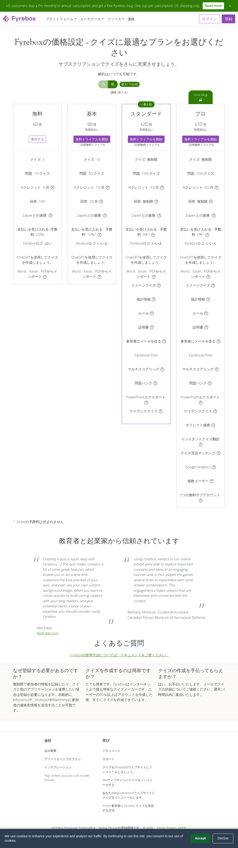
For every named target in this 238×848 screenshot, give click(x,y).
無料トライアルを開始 (92, 139)
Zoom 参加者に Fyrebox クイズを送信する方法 (128, 808)
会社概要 (50, 751)
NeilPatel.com (47, 633)
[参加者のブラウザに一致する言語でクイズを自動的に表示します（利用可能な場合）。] (218, 453)
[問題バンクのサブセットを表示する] (155, 383)
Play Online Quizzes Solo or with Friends (66, 777)
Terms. (161, 828)
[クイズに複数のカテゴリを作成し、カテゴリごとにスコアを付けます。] (162, 369)
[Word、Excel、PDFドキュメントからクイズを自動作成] (45, 276)
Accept (200, 838)
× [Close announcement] (230, 6)
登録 (228, 18)
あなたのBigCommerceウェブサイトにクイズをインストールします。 (128, 795)
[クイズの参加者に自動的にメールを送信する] (164, 341)
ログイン (209, 18)
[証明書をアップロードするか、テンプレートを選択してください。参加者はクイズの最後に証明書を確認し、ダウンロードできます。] (152, 327)
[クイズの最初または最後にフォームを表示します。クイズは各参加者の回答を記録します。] (101, 201)
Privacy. (172, 828)
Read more (213, 5)
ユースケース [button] (90, 19)
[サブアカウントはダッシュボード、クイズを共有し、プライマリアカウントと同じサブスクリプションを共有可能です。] (200, 500)
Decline (223, 838)
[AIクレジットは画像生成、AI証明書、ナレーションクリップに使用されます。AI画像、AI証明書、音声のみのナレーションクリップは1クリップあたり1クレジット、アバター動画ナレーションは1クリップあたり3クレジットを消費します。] (52, 187)
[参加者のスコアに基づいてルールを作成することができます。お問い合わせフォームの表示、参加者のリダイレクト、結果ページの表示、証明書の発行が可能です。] (152, 313)
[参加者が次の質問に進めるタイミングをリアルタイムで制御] (161, 411)
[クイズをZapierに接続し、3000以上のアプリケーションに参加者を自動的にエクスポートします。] (50, 215)
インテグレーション (58, 767)
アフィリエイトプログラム (62, 759)
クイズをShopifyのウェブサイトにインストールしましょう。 (127, 769)
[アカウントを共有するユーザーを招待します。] (211, 481)
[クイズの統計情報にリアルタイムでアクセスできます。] (154, 299)
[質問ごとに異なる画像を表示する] (159, 285)
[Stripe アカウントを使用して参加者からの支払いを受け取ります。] (99, 234)
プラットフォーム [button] (59, 19)
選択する (37, 139)
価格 (131, 19)
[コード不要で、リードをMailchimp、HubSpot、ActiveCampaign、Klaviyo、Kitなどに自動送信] (213, 425)
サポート (108, 759)
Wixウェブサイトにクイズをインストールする (127, 782)
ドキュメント (111, 751)
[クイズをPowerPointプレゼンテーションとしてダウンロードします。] (146, 402)
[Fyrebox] (19, 18)
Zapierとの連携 (34, 215)
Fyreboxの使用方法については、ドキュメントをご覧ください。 (119, 655)
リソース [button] (114, 19)
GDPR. (182, 828)
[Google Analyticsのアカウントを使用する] (214, 467)
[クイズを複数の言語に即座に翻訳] (200, 444)
